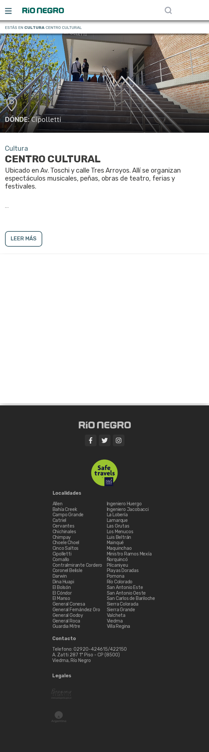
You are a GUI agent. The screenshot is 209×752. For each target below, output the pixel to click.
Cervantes (64, 526)
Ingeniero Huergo (124, 504)
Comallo (61, 559)
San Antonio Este (125, 587)
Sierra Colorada (122, 604)
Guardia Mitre (66, 626)
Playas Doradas (123, 570)
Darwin (60, 576)
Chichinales (64, 532)
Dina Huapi (63, 582)
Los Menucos (120, 532)
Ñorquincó (117, 559)
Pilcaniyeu (117, 565)
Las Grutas (118, 526)
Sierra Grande (121, 610)
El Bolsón (62, 587)
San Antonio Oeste (126, 593)
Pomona (115, 576)
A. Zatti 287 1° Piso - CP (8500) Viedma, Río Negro (86, 657)
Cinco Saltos (66, 548)
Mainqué (115, 542)
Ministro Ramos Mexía (129, 554)
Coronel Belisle (68, 570)
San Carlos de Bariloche (131, 598)
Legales (61, 676)
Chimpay (62, 537)
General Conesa (69, 604)
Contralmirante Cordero (78, 565)
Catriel (60, 520)
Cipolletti (46, 119)
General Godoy (68, 615)
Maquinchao (119, 548)
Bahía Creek (65, 509)
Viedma (115, 621)
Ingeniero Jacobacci (128, 509)
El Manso (61, 598)
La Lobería (117, 515)
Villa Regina (118, 626)
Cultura (34, 27)
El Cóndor (62, 593)
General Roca (67, 621)
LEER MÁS (24, 238)
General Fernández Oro (76, 610)
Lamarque (117, 520)
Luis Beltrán (119, 537)
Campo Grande (68, 515)
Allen (58, 504)
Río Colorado (120, 582)
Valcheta (116, 615)
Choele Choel (66, 542)
